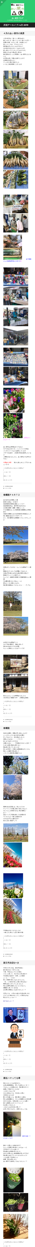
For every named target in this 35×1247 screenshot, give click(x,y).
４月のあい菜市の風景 (13, 33)
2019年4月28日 (9, 486)
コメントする (8, 488)
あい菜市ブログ (17, 18)
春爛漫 (6, 728)
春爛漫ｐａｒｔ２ (11, 495)
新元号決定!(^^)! (11, 963)
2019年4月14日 (9, 719)
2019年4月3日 (8, 1069)
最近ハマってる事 (11, 1078)
